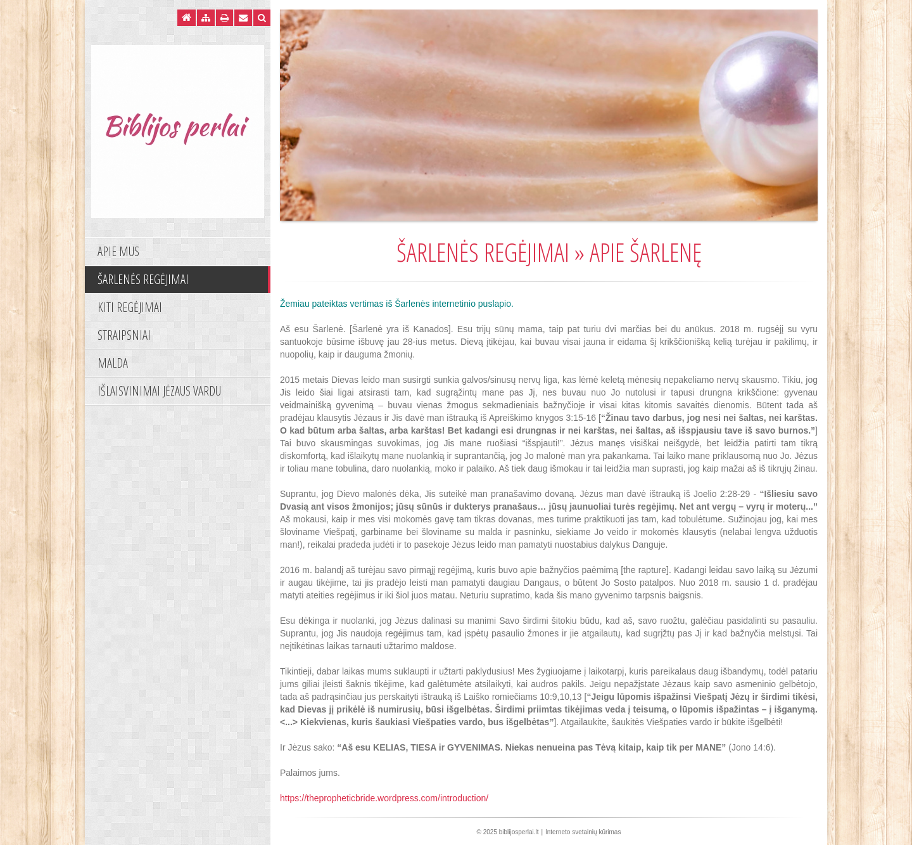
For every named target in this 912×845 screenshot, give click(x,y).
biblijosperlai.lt (519, 832)
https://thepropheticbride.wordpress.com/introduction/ (384, 798)
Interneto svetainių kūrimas (583, 832)
